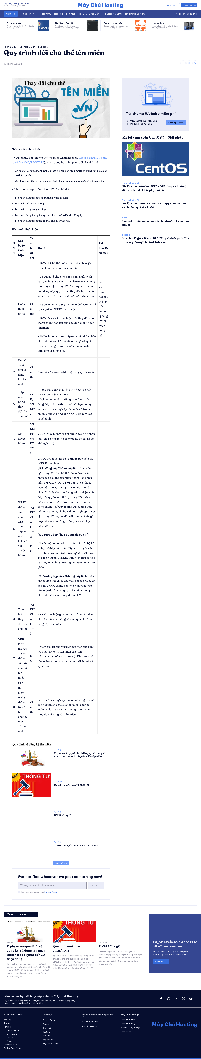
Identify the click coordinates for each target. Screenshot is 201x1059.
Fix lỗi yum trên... (15, 23)
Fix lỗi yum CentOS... (65, 23)
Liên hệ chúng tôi (89, 1026)
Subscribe (96, 885)
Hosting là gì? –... (160, 23)
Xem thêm (61, 863)
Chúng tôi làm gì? (129, 1023)
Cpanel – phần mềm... (114, 23)
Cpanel (125, 218)
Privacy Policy (50, 892)
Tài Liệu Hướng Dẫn (131, 183)
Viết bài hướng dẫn (90, 1022)
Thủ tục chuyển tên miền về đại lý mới (76, 845)
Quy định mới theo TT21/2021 (71, 785)
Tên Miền (23, 47)
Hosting (126, 235)
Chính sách (126, 1031)
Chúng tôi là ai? (128, 1019)
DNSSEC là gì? (62, 815)
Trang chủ (10, 47)
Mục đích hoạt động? (130, 1027)
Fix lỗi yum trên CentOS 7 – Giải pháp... (154, 137)
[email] (52, 885)
